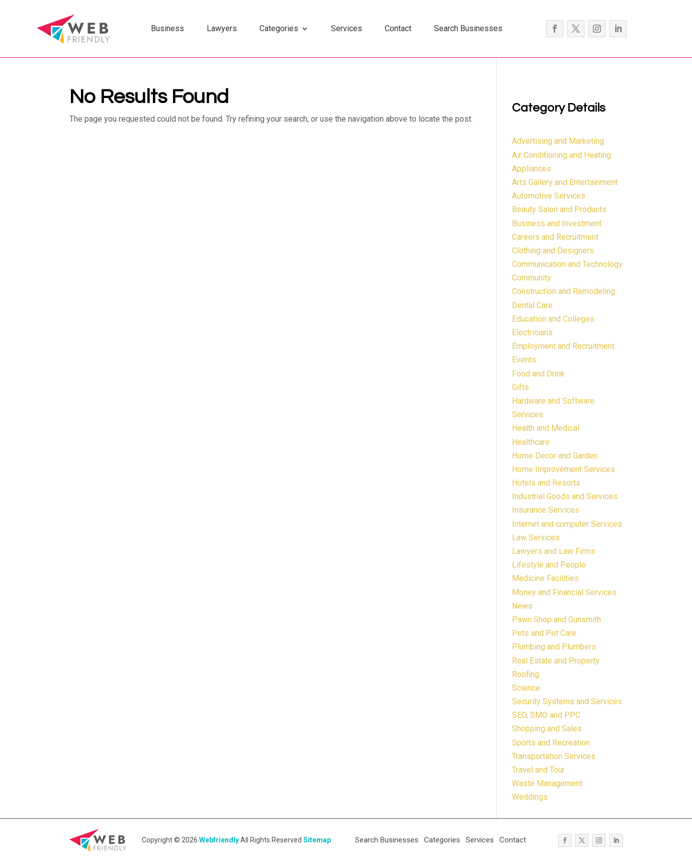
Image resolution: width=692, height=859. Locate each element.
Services (346, 28)
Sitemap (317, 840)
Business (167, 28)
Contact (398, 28)
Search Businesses (468, 28)
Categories (279, 28)
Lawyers (222, 28)
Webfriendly (219, 840)
